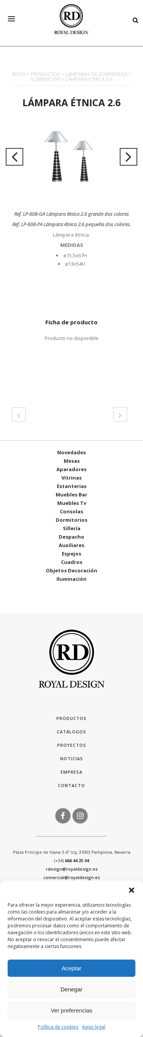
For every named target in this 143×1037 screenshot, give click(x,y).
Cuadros (71, 562)
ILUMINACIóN (45, 79)
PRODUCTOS (45, 74)
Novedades (71, 452)
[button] (131, 890)
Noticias (71, 758)
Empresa (71, 772)
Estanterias (72, 486)
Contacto (71, 785)
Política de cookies (58, 1027)
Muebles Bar (71, 494)
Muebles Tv (71, 503)
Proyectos (71, 745)
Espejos (71, 553)
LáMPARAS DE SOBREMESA (96, 74)
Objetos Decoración (71, 570)
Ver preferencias (71, 1010)
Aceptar (72, 968)
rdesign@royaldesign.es (72, 869)
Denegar (72, 989)
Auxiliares (71, 545)
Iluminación (71, 578)
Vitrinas (71, 477)
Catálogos (71, 732)
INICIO (19, 74)
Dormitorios (71, 519)
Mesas (72, 460)
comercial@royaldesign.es (71, 877)
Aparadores (71, 469)
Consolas (71, 511)
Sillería (71, 528)
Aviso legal (93, 1027)
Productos (71, 718)
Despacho (71, 536)
